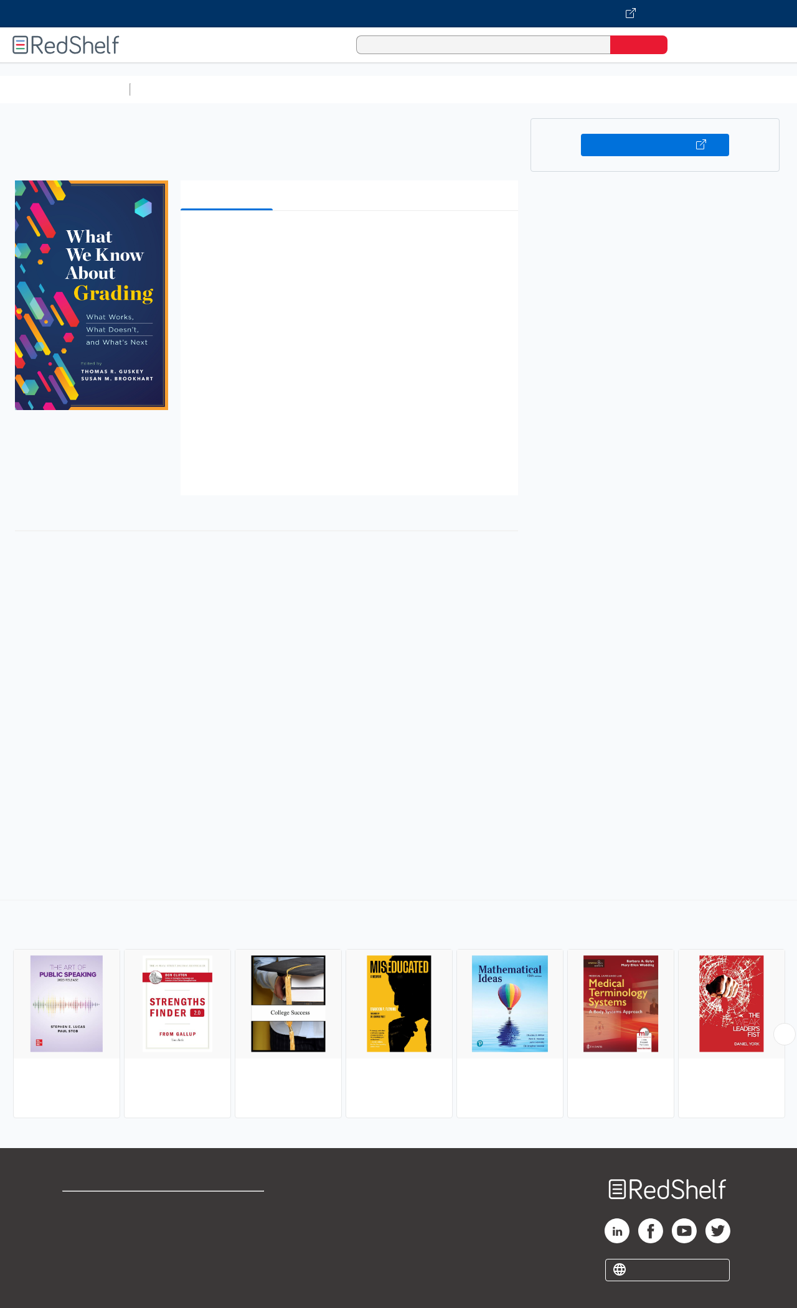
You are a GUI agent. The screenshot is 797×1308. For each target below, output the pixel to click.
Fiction (704, 89)
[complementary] (398, 1010)
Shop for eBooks (102, 1206)
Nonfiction (754, 89)
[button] (351, 239)
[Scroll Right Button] (784, 1034)
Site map (82, 1266)
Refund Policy (229, 1226)
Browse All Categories (65, 89)
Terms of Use (229, 1206)
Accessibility (227, 1246)
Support (81, 1226)
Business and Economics (483, 89)
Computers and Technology (355, 89)
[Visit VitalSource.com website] (398, 13)
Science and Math (244, 89)
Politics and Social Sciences (614, 89)
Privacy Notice (96, 1246)
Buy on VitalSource (655, 145)
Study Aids (168, 89)
